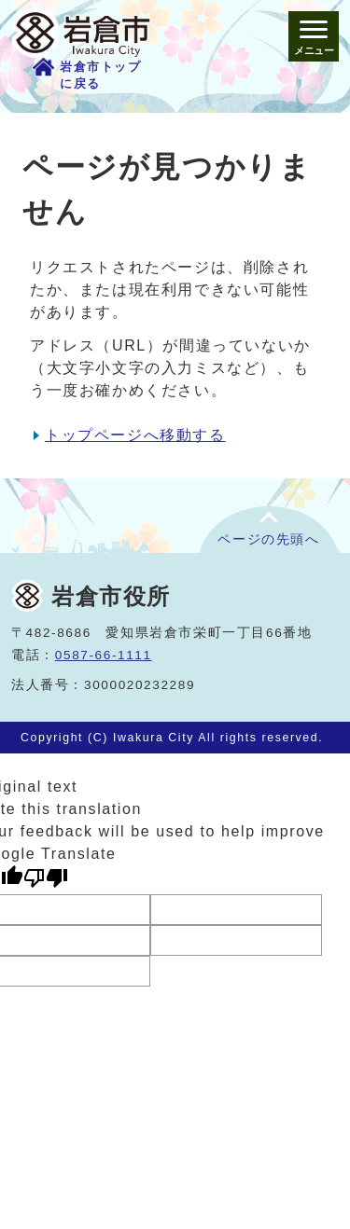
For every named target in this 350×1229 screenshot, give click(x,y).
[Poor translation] (45, 878)
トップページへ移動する (135, 435)
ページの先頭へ (268, 539)
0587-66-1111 (103, 655)
